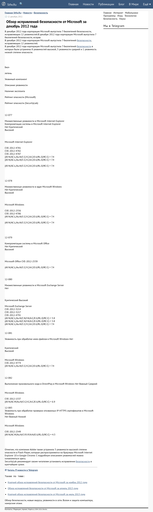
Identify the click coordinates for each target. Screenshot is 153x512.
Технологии (131, 15)
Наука (122, 18)
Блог (121, 4)
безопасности (84, 40)
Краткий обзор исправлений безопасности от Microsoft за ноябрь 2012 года (47, 482)
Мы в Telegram (113, 26)
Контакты (8, 510)
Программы (109, 15)
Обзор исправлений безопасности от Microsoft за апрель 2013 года (43, 488)
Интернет (118, 12)
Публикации (106, 4)
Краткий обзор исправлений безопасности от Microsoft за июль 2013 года (46, 494)
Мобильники (131, 12)
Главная (73, 4)
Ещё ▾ (147, 4)
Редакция (17, 510)
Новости (88, 4)
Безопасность (110, 18)
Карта (30, 510)
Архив (24, 510)
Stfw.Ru (8, 4)
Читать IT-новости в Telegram (22, 470)
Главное (107, 12)
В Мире (134, 4)
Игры (120, 15)
